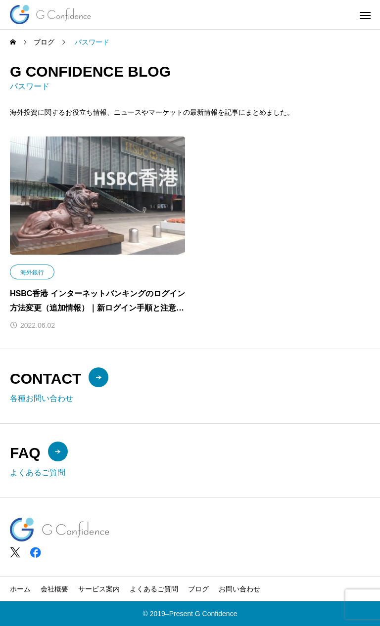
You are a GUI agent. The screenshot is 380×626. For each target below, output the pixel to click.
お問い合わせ (239, 589)
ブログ (198, 589)
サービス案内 (99, 589)
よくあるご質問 (154, 589)
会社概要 (54, 589)
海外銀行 (32, 272)
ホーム (20, 589)
